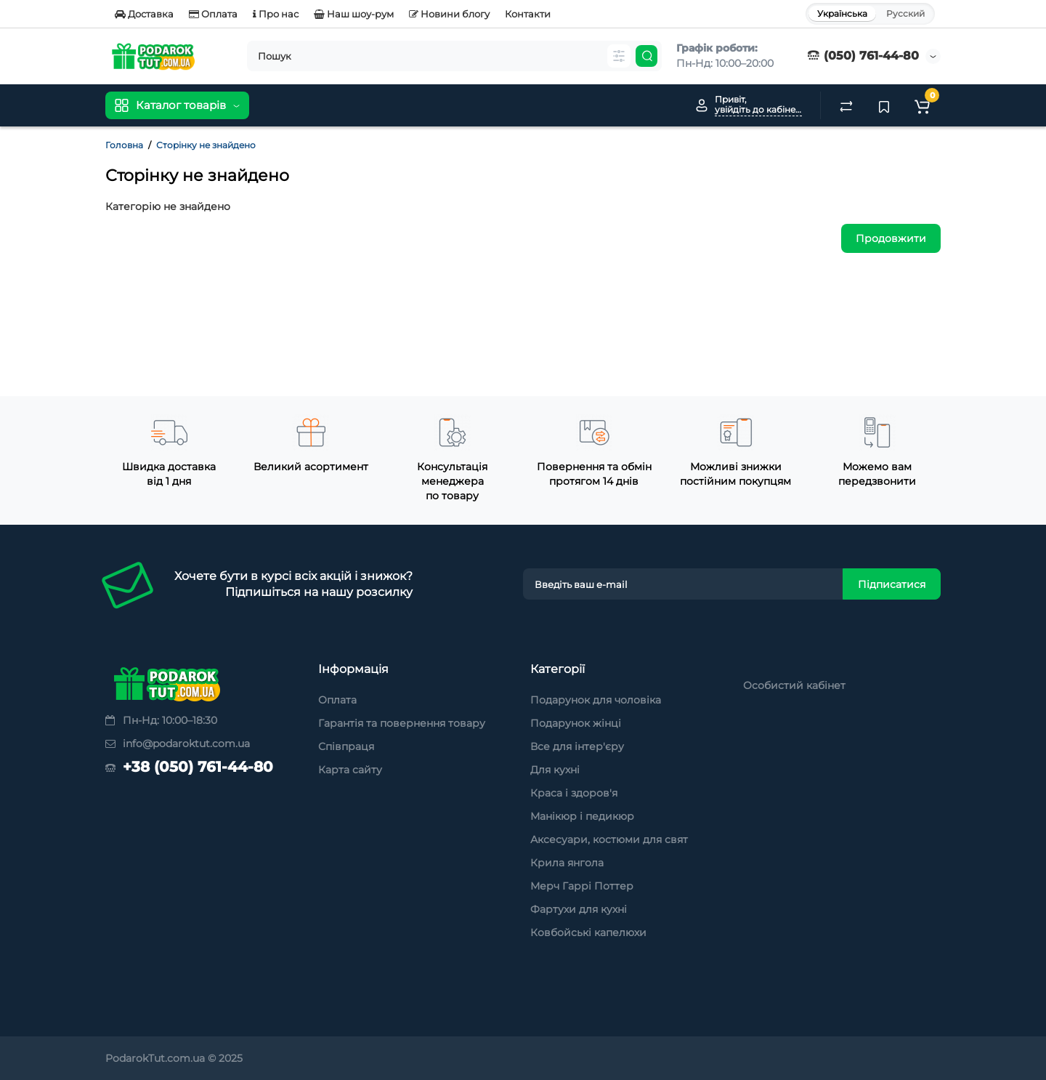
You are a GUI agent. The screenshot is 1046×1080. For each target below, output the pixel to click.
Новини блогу (449, 14)
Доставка (144, 14)
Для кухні (555, 769)
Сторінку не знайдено (206, 145)
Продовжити (891, 238)
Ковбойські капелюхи (588, 932)
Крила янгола (567, 862)
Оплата (213, 14)
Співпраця (346, 746)
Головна (124, 145)
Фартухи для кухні (578, 909)
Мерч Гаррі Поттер (581, 885)
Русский (905, 13)
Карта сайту (350, 769)
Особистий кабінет (794, 685)
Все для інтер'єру (577, 746)
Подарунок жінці (575, 723)
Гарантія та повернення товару (401, 723)
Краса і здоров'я (573, 792)
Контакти (528, 14)
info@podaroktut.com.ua (177, 743)
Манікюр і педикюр (582, 816)
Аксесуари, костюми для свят (609, 839)
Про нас (276, 14)
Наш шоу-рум (354, 14)
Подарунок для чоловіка (595, 699)
